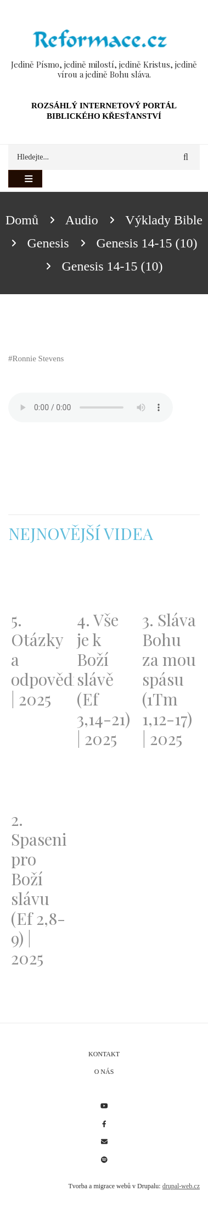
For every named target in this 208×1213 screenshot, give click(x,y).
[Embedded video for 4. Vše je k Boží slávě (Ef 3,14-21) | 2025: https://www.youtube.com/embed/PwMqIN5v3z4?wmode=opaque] (104, 583)
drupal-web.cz (181, 1186)
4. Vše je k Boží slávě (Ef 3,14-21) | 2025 (103, 679)
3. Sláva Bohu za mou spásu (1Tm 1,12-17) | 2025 (169, 679)
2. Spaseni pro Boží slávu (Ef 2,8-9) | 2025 (38, 888)
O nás (104, 1072)
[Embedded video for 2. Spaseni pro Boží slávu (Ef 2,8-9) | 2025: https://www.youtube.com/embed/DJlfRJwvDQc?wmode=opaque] (38, 783)
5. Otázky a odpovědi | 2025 (38, 659)
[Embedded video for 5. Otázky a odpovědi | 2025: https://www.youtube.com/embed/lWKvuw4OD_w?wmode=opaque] (38, 583)
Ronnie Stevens (38, 358)
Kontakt (104, 1054)
